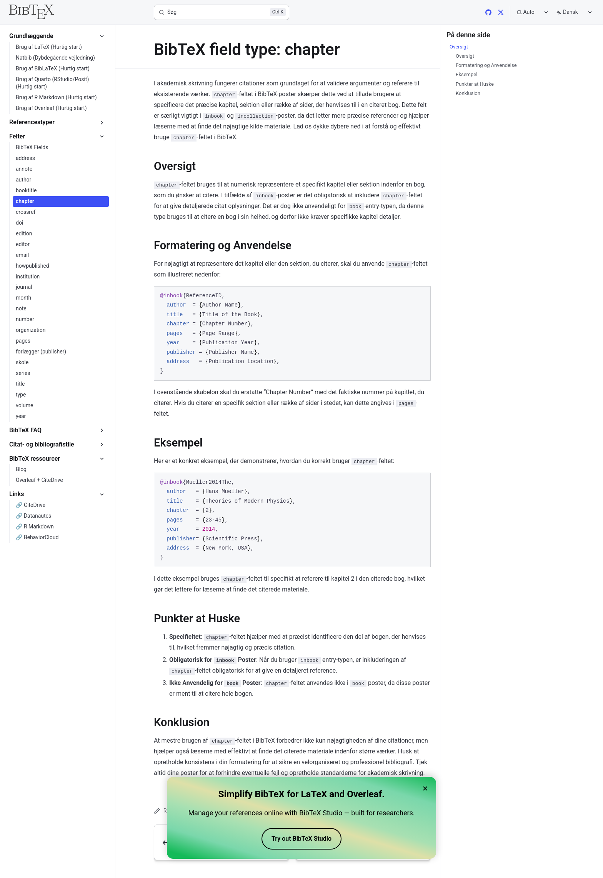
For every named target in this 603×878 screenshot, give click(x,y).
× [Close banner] (425, 788)
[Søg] (221, 12)
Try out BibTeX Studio (301, 838)
